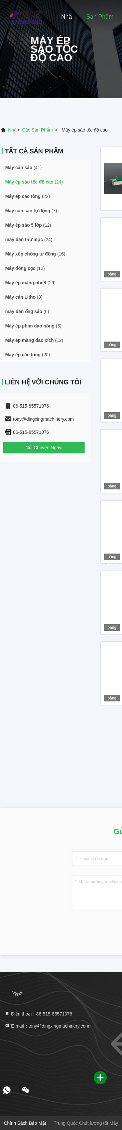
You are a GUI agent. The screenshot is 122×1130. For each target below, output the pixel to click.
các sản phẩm (37, 129)
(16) (35, 253)
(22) (27, 196)
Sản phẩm (100, 16)
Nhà (66, 16)
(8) (23, 297)
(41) (23, 167)
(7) (31, 210)
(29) (30, 282)
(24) (34, 182)
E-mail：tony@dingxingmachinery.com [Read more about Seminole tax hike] (47, 1026)
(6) (27, 311)
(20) (27, 354)
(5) (33, 325)
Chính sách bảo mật (25, 1123)
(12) (28, 225)
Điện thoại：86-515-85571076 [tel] (38, 1013)
